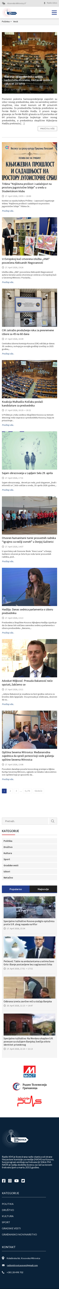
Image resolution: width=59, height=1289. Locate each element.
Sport (7, 859)
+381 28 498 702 (15, 1272)
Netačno (8, 877)
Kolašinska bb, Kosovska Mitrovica (23, 1258)
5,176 (27, 790)
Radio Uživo (52, 3)
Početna (7, 21)
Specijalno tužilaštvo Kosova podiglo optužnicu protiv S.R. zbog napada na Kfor (29, 923)
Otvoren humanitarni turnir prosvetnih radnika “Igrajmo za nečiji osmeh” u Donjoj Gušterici (29, 539)
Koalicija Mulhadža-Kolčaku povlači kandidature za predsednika (22, 403)
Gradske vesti (11, 865)
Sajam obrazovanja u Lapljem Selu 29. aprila (27, 473)
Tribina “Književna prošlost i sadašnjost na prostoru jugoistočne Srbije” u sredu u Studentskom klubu (27, 187)
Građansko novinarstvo (19, 1234)
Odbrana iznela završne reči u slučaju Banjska (28, 1001)
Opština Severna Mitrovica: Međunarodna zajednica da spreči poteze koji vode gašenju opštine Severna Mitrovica (28, 756)
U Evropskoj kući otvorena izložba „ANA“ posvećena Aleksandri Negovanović (26, 260)
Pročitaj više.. (8, 210)
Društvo (8, 847)
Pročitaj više (47, 128)
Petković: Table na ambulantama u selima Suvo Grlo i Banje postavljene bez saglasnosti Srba (29, 963)
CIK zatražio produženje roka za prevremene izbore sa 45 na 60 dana (28, 332)
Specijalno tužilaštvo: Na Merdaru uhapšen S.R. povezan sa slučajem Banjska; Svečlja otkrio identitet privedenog (28, 1041)
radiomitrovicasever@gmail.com (22, 1265)
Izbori (7, 871)
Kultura (8, 853)
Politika (8, 841)
